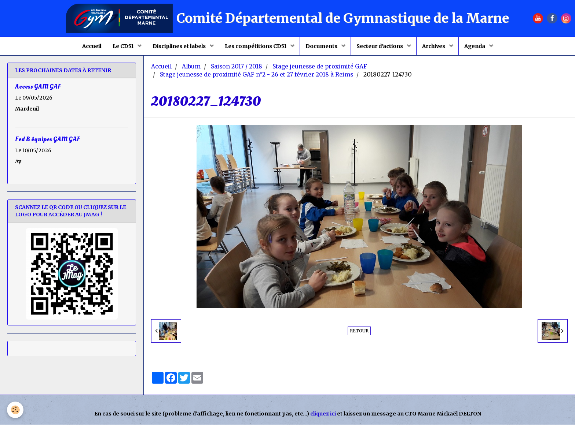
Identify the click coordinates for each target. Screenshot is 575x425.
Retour (359, 331)
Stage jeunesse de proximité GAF (319, 66)
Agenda (475, 46)
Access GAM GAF (38, 87)
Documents (321, 46)
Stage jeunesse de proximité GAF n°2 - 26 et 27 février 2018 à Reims (256, 74)
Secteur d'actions (380, 46)
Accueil (91, 46)
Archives (434, 46)
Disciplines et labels (180, 46)
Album (191, 66)
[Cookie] (15, 410)
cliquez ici (323, 414)
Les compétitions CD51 (256, 46)
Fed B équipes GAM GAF (47, 139)
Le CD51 (124, 46)
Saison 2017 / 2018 (236, 66)
